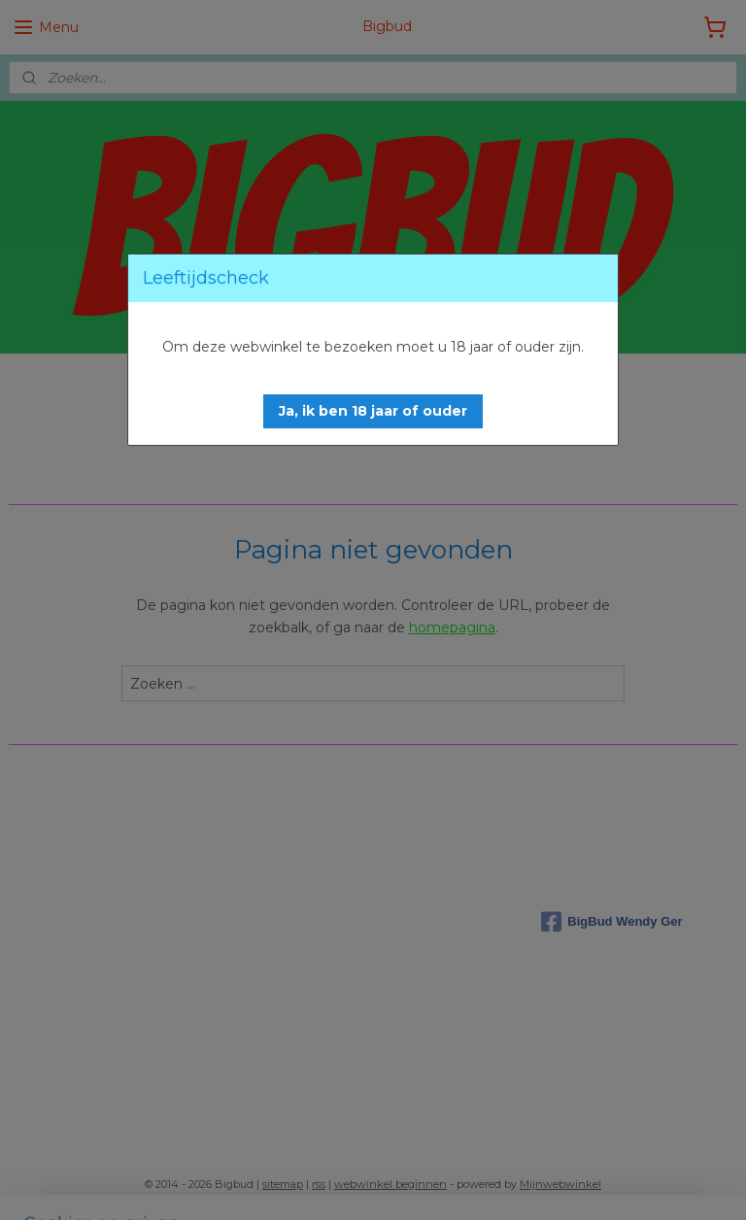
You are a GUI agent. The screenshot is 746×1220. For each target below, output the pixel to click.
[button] (373, 411)
